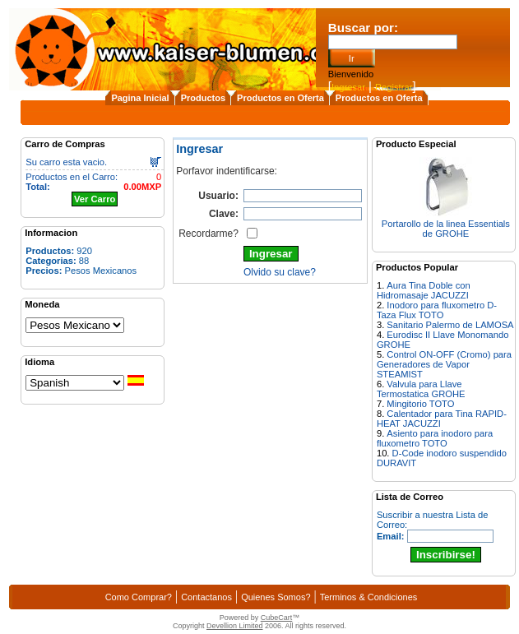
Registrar (393, 87)
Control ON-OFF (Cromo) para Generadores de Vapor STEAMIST (444, 364)
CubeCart (277, 617)
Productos (203, 98)
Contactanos (206, 597)
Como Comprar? (138, 597)
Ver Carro (94, 199)
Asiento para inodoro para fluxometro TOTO (435, 438)
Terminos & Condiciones (369, 597)
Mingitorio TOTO (420, 404)
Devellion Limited (234, 626)
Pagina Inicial (140, 98)
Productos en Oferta (280, 98)
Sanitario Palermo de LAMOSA (450, 325)
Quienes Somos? (275, 597)
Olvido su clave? (279, 272)
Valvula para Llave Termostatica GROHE (421, 389)
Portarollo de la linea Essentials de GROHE (446, 228)
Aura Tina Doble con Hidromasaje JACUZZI (423, 290)
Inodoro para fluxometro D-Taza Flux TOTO (437, 310)
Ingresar (348, 87)
